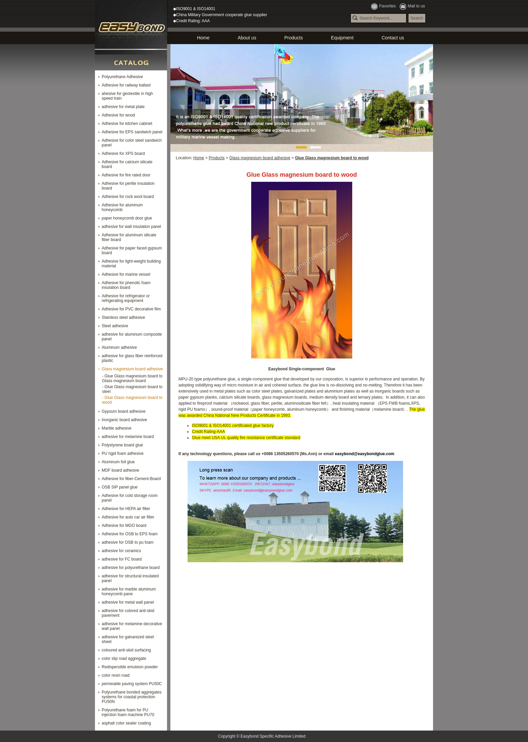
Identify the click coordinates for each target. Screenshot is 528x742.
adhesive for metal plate (123, 106)
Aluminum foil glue (118, 462)
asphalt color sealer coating (126, 723)
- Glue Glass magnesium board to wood (132, 400)
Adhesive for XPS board (123, 153)
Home (203, 37)
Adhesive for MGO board (124, 525)
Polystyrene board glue (122, 445)
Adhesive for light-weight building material (131, 263)
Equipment (342, 37)
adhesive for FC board (122, 559)
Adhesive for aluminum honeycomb (122, 207)
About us (247, 37)
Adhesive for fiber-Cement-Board (131, 478)
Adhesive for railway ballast (126, 85)
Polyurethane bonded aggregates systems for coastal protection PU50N (131, 697)
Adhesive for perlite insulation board (128, 186)
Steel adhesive (115, 326)
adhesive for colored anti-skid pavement (128, 613)
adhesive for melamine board (128, 436)
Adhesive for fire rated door (126, 175)
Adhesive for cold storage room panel (130, 498)
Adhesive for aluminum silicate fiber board (129, 237)
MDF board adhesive (120, 470)
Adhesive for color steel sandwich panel (132, 142)
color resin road (116, 675)
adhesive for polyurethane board (131, 567)
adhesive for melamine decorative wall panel (132, 626)
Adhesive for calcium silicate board (127, 164)
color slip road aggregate (124, 658)
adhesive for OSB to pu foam (128, 542)
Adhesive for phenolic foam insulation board (126, 285)
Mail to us (412, 6)
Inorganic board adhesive (124, 419)
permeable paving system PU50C (132, 683)
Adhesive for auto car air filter (128, 517)
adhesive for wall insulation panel (131, 226)
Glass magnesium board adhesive (132, 369)
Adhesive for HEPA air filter (126, 508)
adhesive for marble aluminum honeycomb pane (129, 591)
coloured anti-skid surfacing (126, 650)
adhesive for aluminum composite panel (132, 336)
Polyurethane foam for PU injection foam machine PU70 (128, 712)
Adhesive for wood (118, 115)
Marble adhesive (116, 428)
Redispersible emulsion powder (130, 667)
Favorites (383, 6)
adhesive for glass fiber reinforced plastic (132, 358)
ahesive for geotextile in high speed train (127, 96)
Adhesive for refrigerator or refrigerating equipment (126, 298)
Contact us (393, 37)
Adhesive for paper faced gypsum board (132, 250)
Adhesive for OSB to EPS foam (130, 534)
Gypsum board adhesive (123, 411)
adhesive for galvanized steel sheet (128, 639)
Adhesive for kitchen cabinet (127, 123)
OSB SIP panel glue (120, 487)
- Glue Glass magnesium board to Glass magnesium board (132, 378)
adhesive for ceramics (121, 550)
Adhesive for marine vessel (126, 274)
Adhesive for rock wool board (128, 196)
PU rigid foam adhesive (122, 453)
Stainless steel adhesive (123, 317)
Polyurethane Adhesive (122, 76)
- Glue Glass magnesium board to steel (132, 389)
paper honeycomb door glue (127, 218)
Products (293, 37)
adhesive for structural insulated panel (130, 578)
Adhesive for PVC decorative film (131, 309)
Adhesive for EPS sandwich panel (132, 132)
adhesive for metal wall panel (128, 602)
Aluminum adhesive (119, 347)
